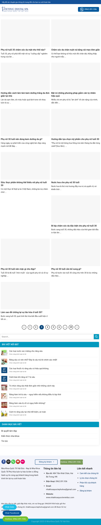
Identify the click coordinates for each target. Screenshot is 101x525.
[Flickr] (23, 461)
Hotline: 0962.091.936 (15, 519)
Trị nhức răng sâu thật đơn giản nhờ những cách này (32, 386)
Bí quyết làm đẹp (9, 431)
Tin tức (4, 441)
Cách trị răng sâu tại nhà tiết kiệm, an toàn (27, 412)
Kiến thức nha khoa (10, 436)
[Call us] (13, 461)
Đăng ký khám (86, 491)
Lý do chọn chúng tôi (88, 478)
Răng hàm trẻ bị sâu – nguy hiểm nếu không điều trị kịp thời (35, 394)
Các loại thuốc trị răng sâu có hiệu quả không (29, 368)
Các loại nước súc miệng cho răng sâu (26, 351)
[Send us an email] (8, 461)
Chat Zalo (9, 507)
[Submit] (96, 336)
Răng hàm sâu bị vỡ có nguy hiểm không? (27, 403)
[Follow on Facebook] (3, 461)
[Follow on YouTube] (18, 461)
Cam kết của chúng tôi (89, 473)
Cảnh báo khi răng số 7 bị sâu (22, 377)
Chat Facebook (12, 513)
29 (71, 327)
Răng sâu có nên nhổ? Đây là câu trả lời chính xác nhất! (33, 360)
